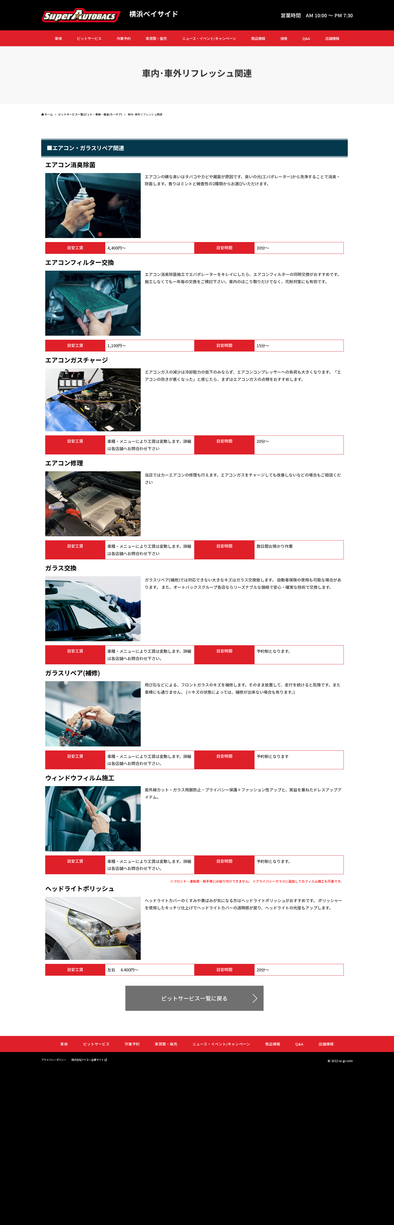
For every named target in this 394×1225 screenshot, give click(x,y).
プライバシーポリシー (56, 1059)
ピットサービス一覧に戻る (194, 998)
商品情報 (258, 38)
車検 (58, 38)
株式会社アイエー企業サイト (95, 1059)
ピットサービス (89, 38)
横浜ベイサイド (155, 14)
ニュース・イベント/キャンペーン (209, 38)
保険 (283, 38)
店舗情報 (332, 38)
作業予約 (124, 38)
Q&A (306, 38)
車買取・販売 (156, 38)
